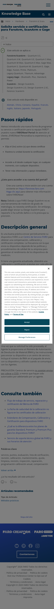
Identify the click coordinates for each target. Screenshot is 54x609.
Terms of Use (18, 314)
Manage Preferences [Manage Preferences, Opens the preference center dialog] (27, 337)
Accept (27, 322)
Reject (26, 330)
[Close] (49, 268)
